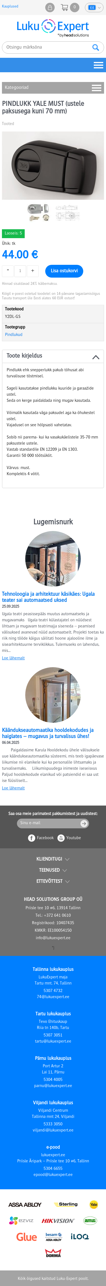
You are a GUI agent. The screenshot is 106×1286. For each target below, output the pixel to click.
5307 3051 (53, 1035)
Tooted (8, 124)
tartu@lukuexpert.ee (53, 1042)
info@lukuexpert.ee (53, 938)
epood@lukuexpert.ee (53, 1175)
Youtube (73, 838)
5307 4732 (53, 991)
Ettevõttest (49, 881)
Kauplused (10, 7)
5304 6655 (53, 1169)
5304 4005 (53, 1080)
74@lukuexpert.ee (53, 997)
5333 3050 (53, 1124)
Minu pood (50, 7)
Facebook (45, 838)
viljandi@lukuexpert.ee (53, 1130)
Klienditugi (49, 859)
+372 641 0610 (57, 916)
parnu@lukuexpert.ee (53, 1086)
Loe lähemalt (13, 658)
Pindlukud (13, 335)
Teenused (49, 870)
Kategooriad (17, 87)
